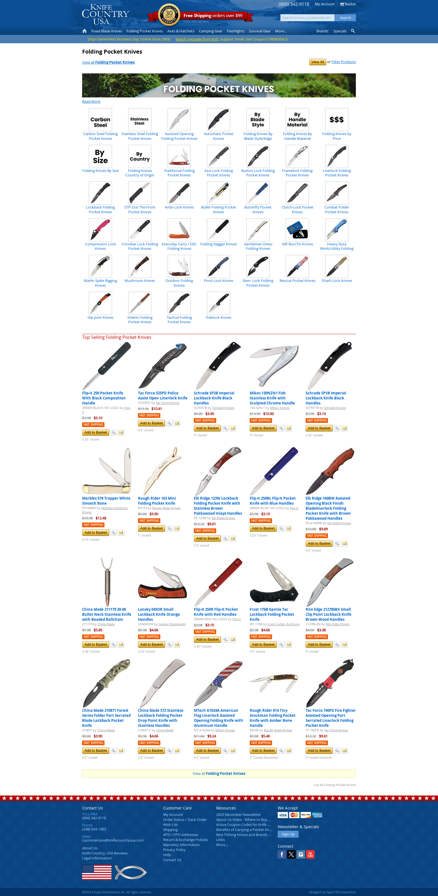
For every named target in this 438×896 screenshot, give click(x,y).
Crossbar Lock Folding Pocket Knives (140, 246)
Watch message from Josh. (197, 39)
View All (317, 62)
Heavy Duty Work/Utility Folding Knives (336, 248)
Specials (340, 30)
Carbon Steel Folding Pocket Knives (100, 136)
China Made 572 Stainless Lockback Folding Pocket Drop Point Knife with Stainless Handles (160, 718)
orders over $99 (200, 17)
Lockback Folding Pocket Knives (100, 209)
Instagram (301, 854)
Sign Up (288, 834)
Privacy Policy (174, 849)
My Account (325, 3)
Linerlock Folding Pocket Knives (337, 173)
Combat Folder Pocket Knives (336, 209)
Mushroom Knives (140, 280)
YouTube (310, 854)
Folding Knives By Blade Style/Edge (258, 136)
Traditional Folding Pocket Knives (179, 173)
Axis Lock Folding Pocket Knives (218, 173)
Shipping (170, 829)
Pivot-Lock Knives (218, 280)
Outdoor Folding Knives (179, 283)
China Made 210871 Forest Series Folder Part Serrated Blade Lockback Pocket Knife (106, 718)
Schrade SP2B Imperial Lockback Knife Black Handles (214, 398)
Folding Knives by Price (336, 136)
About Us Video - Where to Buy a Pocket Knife (254, 819)
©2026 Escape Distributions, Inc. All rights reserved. (117, 892)
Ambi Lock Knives (179, 207)
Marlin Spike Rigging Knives (100, 283)
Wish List (170, 824)
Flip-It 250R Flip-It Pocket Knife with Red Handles (216, 612)
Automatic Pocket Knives (219, 136)
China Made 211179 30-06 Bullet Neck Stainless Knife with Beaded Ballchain (106, 614)
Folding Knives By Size (100, 170)
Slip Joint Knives (100, 317)
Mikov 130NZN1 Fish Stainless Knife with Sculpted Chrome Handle (272, 398)
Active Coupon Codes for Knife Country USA (252, 824)
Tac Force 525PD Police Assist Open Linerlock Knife (162, 395)
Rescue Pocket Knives (297, 280)
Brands (322, 30)
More (281, 30)
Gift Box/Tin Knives (297, 243)
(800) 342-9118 (294, 4)
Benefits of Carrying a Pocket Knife (244, 829)
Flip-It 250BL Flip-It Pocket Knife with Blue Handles (273, 501)
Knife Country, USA (105, 14)
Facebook (282, 854)
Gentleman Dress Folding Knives (258, 246)
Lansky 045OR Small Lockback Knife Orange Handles (159, 614)
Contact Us (92, 808)
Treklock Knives (218, 317)
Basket (350, 3)
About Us (89, 848)
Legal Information (97, 858)
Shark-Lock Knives (337, 280)
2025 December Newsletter (238, 814)
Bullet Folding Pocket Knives (218, 209)
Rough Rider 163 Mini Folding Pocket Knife (157, 501)
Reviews (104, 853)
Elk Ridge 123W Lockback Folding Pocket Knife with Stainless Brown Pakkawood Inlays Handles (218, 506)
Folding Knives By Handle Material (297, 136)
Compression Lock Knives (100, 246)
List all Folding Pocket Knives (335, 785)
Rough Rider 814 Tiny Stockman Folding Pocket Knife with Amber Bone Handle (273, 718)
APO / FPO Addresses (180, 834)
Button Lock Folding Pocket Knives (258, 173)
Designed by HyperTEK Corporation (332, 892)
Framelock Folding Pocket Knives (297, 173)
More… (222, 844)
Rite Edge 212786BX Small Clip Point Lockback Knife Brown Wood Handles (328, 614)
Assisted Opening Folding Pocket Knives (179, 136)
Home (84, 31)
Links (220, 839)
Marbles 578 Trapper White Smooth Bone (106, 501)
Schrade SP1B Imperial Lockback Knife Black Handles (326, 398)
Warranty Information (181, 844)
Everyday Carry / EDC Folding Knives (179, 246)
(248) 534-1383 (94, 829)
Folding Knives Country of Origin (139, 173)
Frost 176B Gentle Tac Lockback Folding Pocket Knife (272, 614)
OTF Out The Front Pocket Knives (139, 209)
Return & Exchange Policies (185, 839)
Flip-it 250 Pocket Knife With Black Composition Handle (104, 398)
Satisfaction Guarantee (169, 15)
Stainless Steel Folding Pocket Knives (140, 136)
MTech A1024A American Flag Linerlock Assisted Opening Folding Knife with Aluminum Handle (218, 718)
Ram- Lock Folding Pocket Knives (258, 283)
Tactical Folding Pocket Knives (179, 319)
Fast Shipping (93, 425)
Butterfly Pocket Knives (258, 209)
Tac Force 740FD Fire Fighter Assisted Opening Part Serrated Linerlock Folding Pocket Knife (331, 718)
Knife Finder (353, 31)
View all (108, 62)
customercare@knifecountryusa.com (113, 840)
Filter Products (344, 61)
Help (167, 854)
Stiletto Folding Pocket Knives (140, 319)
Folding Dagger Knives (218, 243)
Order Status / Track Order (185, 819)
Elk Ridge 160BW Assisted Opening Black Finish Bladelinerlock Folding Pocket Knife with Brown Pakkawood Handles (328, 508)
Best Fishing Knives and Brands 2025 (246, 834)
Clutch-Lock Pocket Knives (297, 209)
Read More (91, 101)
